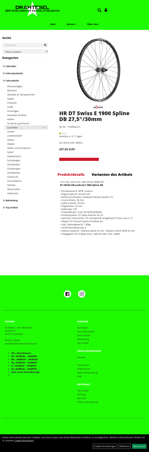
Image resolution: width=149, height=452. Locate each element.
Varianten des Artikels (112, 174)
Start (53, 24)
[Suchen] (45, 45)
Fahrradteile (12, 80)
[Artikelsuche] (99, 10)
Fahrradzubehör (14, 73)
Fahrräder (11, 66)
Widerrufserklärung (87, 401)
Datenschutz (83, 368)
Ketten (10, 119)
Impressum (83, 364)
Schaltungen (13, 168)
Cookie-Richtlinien (24, 440)
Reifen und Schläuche (18, 148)
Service (71, 24)
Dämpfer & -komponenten (21, 94)
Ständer (11, 185)
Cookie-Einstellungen (105, 446)
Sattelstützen (14, 156)
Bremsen (12, 90)
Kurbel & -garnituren (18, 123)
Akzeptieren (139, 446)
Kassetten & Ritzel (16, 115)
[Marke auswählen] (25, 51)
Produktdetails (71, 174)
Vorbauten (12, 193)
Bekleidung (12, 200)
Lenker (10, 131)
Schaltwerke (13, 172)
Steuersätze (13, 189)
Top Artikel (12, 207)
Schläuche (12, 176)
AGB (79, 376)
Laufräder (12, 127)
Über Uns (93, 24)
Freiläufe (11, 102)
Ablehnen (124, 446)
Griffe (10, 106)
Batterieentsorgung (87, 372)
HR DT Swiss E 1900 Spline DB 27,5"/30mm (94, 116)
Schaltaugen (13, 160)
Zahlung (81, 394)
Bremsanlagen (14, 86)
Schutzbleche (14, 180)
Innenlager (13, 110)
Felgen (10, 98)
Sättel (10, 152)
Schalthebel (13, 164)
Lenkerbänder (14, 135)
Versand (81, 398)
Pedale (10, 143)
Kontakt (81, 357)
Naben (10, 139)
